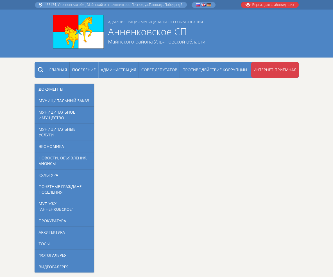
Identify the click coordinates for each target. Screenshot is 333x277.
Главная (58, 69)
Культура (48, 175)
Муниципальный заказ (64, 100)
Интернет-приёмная (274, 69)
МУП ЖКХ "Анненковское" (56, 206)
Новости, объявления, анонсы (63, 160)
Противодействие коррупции (214, 69)
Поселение (84, 69)
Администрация (118, 69)
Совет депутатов (159, 69)
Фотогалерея (53, 255)
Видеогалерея (54, 266)
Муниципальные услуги (57, 132)
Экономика (51, 146)
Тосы (44, 243)
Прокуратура (52, 220)
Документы (51, 89)
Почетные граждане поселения (60, 189)
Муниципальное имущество (57, 114)
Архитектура (52, 232)
